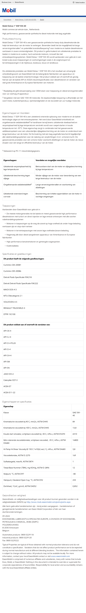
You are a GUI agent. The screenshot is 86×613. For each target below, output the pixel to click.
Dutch (42, 20)
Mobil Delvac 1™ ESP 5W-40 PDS (25, 20)
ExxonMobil (7, 20)
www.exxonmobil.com (60, 556)
